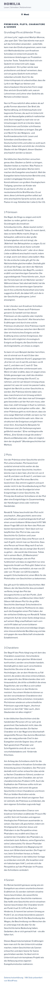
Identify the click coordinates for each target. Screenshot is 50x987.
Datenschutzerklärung (13, 977)
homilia (12, 4)
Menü (25, 14)
